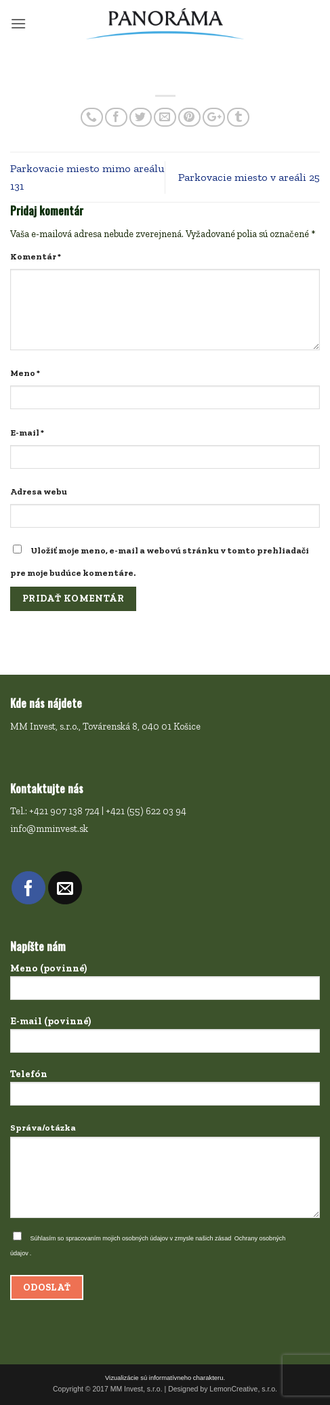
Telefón (165, 1091)
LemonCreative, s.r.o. (243, 1389)
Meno (25, 373)
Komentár (35, 256)
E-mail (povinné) (165, 1038)
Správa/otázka (165, 1174)
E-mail (27, 432)
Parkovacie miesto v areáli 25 (249, 177)
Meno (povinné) (165, 985)
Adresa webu (38, 491)
